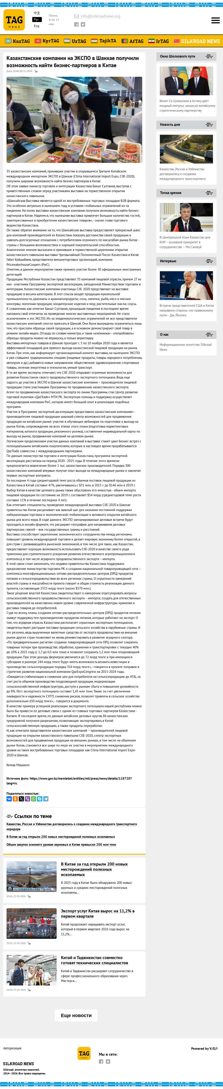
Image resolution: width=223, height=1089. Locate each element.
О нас (164, 334)
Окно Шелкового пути (177, 56)
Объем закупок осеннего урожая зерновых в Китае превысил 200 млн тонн (61, 844)
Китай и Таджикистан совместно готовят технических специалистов (94, 960)
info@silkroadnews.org (100, 16)
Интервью (168, 261)
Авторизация (12, 1048)
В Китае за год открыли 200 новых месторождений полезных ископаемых (61, 837)
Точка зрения (170, 192)
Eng (36, 25)
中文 (37, 13)
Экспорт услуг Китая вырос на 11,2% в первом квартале (98, 913)
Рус (36, 19)
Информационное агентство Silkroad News (186, 347)
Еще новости (76, 1015)
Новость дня (170, 124)
